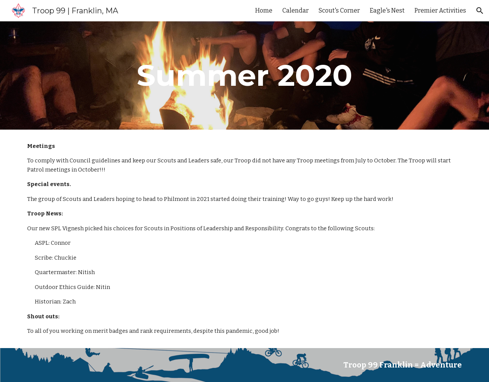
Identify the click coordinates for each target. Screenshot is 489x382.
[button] (480, 11)
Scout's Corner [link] (339, 10)
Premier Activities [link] (440, 10)
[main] (244, 75)
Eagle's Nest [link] (387, 10)
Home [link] (263, 10)
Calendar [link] (295, 10)
